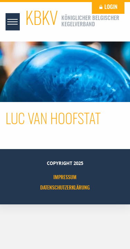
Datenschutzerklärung (65, 188)
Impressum (65, 177)
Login (108, 7)
